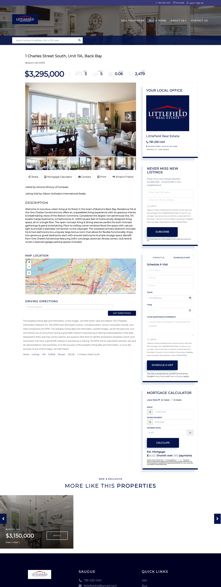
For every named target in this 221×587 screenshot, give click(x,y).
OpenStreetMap (121, 293)
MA (44, 349)
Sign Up (200, 3)
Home (26, 349)
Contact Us (151, 149)
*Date (149, 292)
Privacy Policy (182, 222)
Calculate (162, 442)
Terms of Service (177, 376)
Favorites (178, 3)
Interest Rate (154, 428)
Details (57, 538)
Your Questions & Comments (161, 317)
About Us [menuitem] (177, 20)
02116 (72, 349)
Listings (36, 349)
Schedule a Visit (182, 258)
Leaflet (110, 293)
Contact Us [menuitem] (199, 20)
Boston (62, 349)
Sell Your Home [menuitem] (133, 20)
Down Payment (154, 417)
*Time (149, 305)
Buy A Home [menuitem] (157, 20)
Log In (192, 3)
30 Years (163, 400)
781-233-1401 (163, 3)
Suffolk (52, 349)
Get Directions (125, 307)
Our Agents (163, 149)
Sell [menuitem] (144, 582)
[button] (80, 40)
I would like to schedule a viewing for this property (170, 327)
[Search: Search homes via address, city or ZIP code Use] (44, 40)
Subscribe (162, 231)
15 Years (176, 400)
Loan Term (152, 400)
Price (149, 407)
